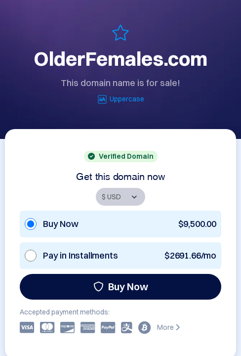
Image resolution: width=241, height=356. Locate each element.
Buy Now (120, 286)
